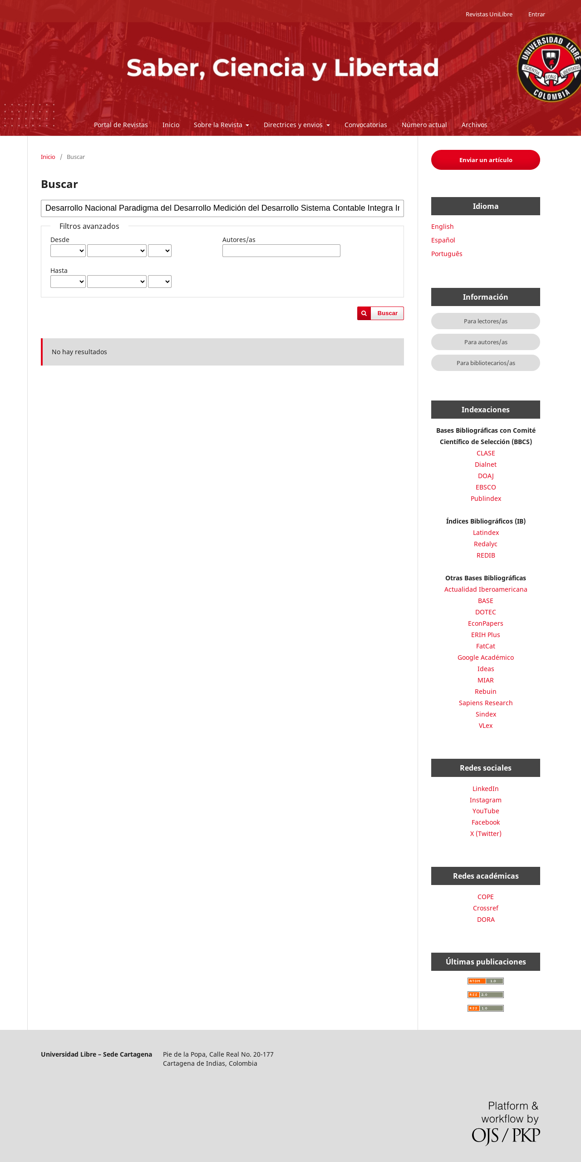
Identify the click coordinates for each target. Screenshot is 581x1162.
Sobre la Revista (219, 124)
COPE (486, 896)
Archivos (474, 124)
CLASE (486, 453)
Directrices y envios (294, 124)
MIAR (486, 680)
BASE (485, 600)
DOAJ (486, 475)
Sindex (486, 714)
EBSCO (486, 487)
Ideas (486, 668)
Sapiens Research (486, 702)
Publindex (486, 498)
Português (447, 253)
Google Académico (486, 657)
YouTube (486, 810)
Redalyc (485, 543)
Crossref (485, 908)
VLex (485, 725)
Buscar (388, 313)
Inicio (170, 124)
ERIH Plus (485, 634)
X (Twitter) (486, 833)
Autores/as (239, 239)
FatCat (485, 646)
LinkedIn (486, 788)
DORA (486, 919)
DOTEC (485, 612)
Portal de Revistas (121, 124)
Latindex (486, 532)
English (442, 226)
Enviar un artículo (485, 160)
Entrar (536, 14)
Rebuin (486, 691)
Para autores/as (485, 342)
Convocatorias (366, 124)
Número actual (424, 124)
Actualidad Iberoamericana (485, 589)
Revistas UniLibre (489, 14)
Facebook (486, 822)
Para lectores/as (485, 321)
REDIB (486, 555)
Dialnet (486, 464)
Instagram (486, 800)
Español (443, 240)
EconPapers (485, 623)
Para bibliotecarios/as (486, 363)
